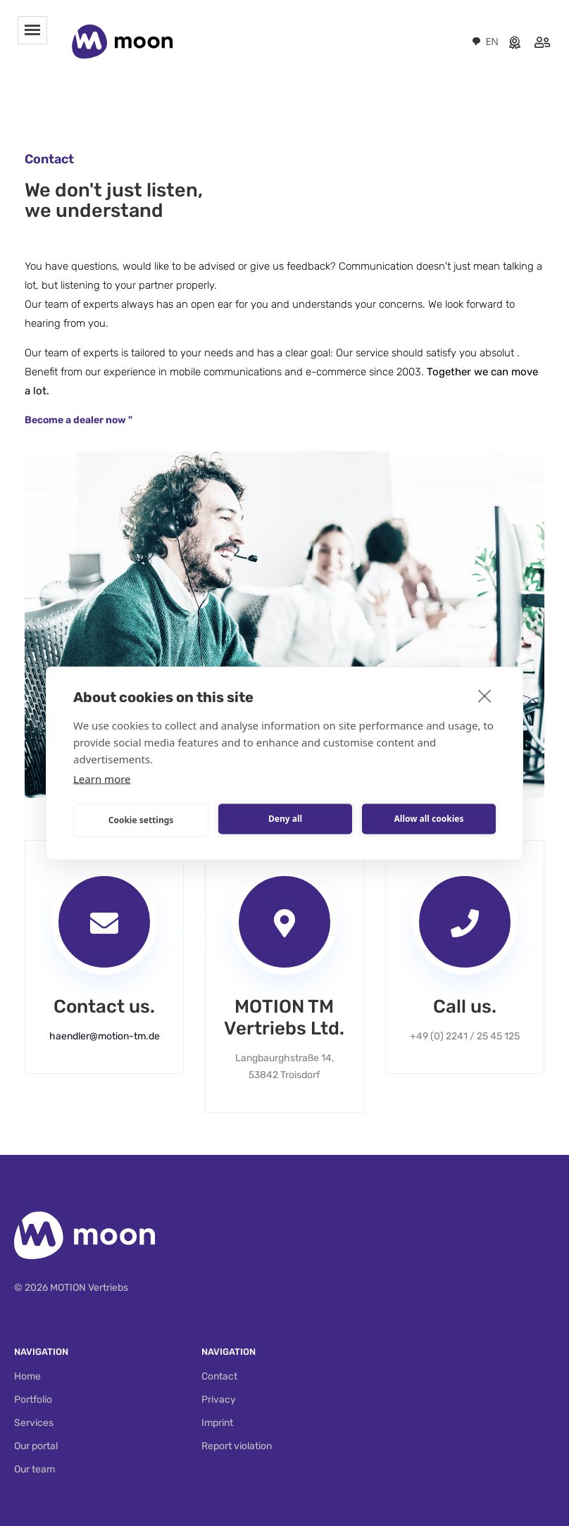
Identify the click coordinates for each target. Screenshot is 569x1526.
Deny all (285, 819)
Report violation (236, 1446)
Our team (34, 1469)
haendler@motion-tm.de (104, 1036)
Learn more (102, 778)
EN (485, 41)
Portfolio (33, 1400)
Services (34, 1423)
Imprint (217, 1423)
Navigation (41, 1351)
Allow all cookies (429, 819)
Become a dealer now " (78, 420)
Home (27, 1376)
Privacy (218, 1400)
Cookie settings (141, 820)
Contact (219, 1376)
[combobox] (485, 41)
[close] (485, 695)
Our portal (36, 1446)
